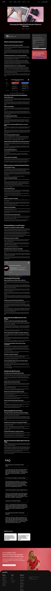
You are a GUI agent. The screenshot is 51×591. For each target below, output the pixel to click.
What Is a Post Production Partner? (37, 37)
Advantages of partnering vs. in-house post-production (38, 41)
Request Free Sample (44, 1)
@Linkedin (10, 37)
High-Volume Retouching (4, 577)
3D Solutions (4, 585)
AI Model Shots (4, 581)
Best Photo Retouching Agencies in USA (22, 586)
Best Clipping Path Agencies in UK (22, 578)
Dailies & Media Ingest (36, 46)
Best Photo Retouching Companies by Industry (34, 577)
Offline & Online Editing (36, 47)
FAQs (12, 578)
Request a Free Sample (39, 57)
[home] (3, 1)
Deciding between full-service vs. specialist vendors (38, 43)
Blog (12, 579)
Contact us (12, 582)
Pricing (28, 1)
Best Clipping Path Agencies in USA (22, 580)
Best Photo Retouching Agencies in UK (22, 583)
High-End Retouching (4, 579)
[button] (11, 1)
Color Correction (4, 582)
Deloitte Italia (23, 276)
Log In (39, 1)
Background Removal (4, 584)
